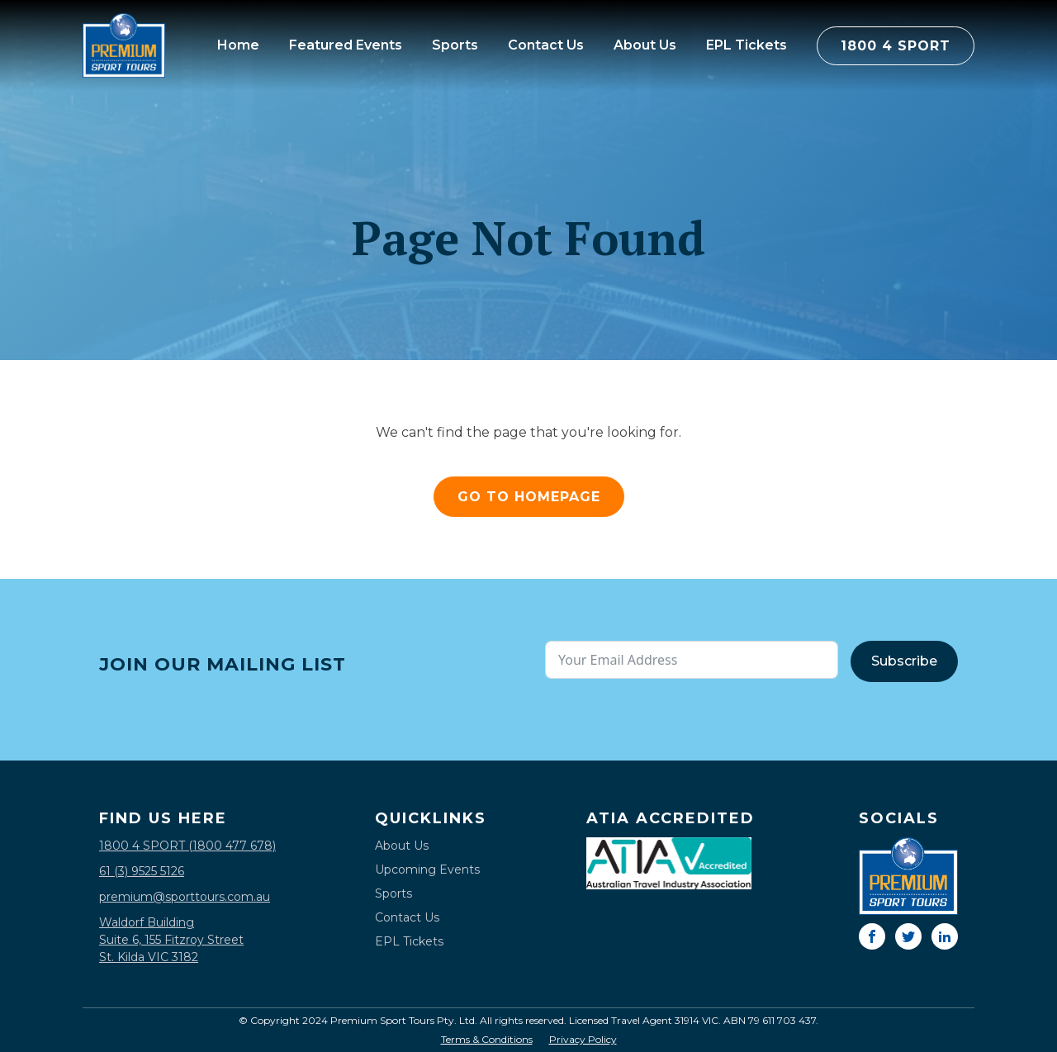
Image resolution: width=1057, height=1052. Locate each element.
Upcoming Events (427, 869)
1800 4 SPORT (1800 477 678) (187, 845)
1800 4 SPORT (895, 46)
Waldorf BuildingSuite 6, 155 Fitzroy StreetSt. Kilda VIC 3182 (171, 939)
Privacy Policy (583, 1039)
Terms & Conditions (487, 1039)
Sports (455, 45)
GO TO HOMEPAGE (528, 497)
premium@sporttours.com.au (184, 896)
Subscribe (904, 661)
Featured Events (345, 45)
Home (238, 45)
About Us (645, 45)
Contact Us (546, 45)
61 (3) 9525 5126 (141, 871)
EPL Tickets (746, 45)
